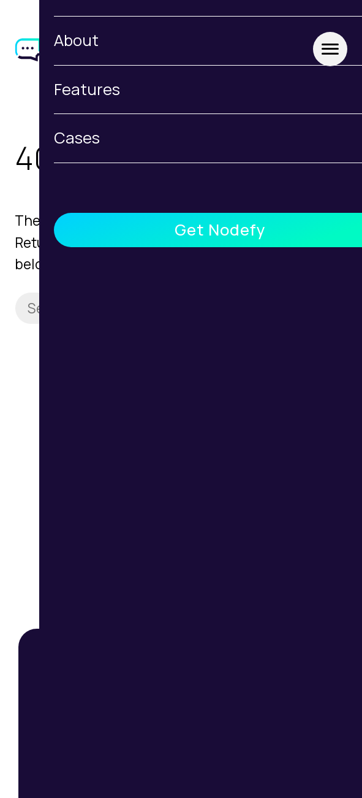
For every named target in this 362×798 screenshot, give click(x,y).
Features (181, 778)
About (181, 747)
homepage (137, 242)
